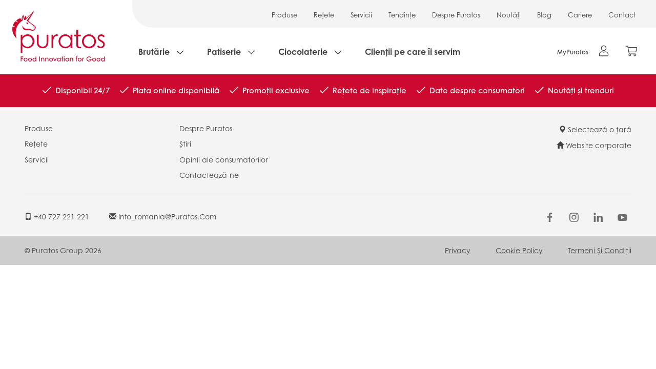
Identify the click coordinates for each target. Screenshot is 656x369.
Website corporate (594, 145)
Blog (544, 14)
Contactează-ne (209, 175)
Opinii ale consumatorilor (223, 159)
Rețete (324, 14)
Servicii (361, 14)
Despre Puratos (456, 14)
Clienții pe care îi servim (412, 51)
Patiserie (224, 51)
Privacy (457, 250)
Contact (622, 14)
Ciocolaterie (302, 51)
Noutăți (509, 14)
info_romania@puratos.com (162, 216)
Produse (284, 14)
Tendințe (402, 14)
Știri (185, 143)
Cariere (580, 14)
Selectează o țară (595, 129)
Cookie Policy (519, 250)
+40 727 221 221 (57, 216)
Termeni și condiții (599, 250)
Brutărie (154, 51)
